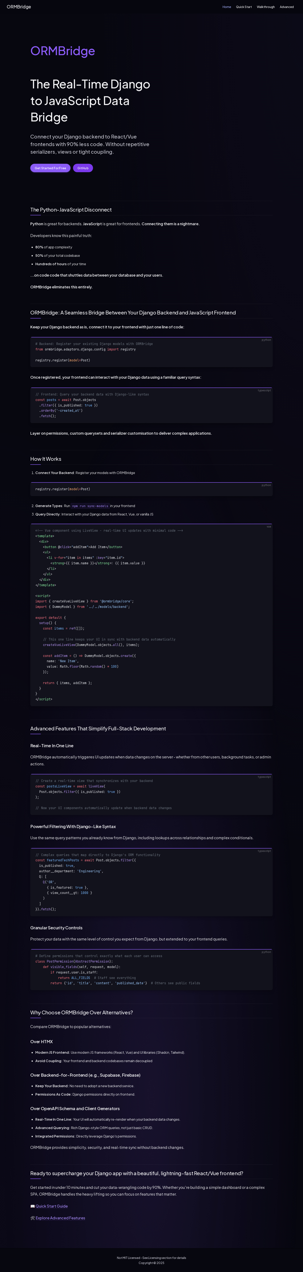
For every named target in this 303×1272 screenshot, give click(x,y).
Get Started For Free (50, 168)
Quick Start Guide (52, 1206)
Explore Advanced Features (60, 1217)
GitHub (83, 168)
